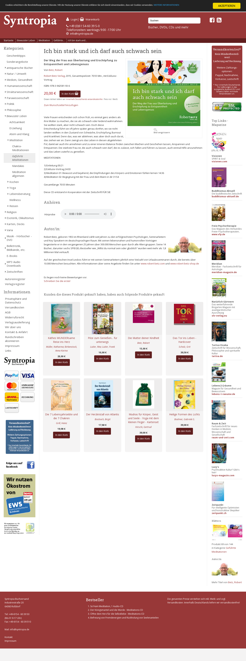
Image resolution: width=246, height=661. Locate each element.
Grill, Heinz (61, 423)
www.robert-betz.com (153, 263)
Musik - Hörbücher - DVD (19, 238)
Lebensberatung (19, 194)
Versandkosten (14, 307)
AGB (8, 312)
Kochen (14, 182)
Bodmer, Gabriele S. (184, 419)
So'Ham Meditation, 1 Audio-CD (106, 606)
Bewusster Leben (26, 40)
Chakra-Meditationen (20, 148)
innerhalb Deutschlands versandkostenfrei (84, 99)
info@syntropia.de (81, 33)
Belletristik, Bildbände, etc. (16, 248)
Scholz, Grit (184, 346)
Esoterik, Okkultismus (20, 218)
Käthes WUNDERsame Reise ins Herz (61, 340)
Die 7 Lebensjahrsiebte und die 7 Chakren (61, 416)
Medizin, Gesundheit (19, 80)
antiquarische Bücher (20, 68)
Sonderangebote (17, 61)
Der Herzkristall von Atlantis (102, 414)
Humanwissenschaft (19, 86)
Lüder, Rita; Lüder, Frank (102, 346)
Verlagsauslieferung (17, 322)
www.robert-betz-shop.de (184, 263)
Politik (10, 104)
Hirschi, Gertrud (143, 427)
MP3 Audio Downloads (14, 264)
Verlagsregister (15, 284)
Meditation (44, 40)
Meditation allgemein (19, 174)
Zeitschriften (15, 271)
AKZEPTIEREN (226, 6)
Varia (10, 230)
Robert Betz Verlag (54, 75)
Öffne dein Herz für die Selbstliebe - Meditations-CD (117, 613)
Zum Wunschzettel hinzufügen (61, 105)
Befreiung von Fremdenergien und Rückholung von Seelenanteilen (124, 617)
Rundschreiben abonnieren (14, 339)
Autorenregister (15, 279)
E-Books (12, 256)
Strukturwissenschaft (20, 92)
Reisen (13, 206)
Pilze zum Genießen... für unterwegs (102, 340)
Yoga (12, 188)
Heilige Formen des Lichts (184, 414)
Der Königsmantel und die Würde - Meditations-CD (116, 609)
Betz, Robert (55, 70)
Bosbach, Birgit (102, 419)
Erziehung (15, 128)
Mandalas (18, 166)
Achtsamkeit (17, 122)
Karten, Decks (16, 224)
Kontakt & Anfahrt (16, 332)
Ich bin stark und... (77, 40)
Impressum (12, 346)
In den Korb (70, 93)
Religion (12, 212)
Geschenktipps (16, 55)
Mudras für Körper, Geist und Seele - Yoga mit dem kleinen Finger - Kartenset (143, 418)
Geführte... (59, 40)
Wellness (15, 200)
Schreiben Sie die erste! (57, 281)
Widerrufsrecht (14, 317)
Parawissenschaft (18, 98)
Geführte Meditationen (20, 158)
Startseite (8, 40)
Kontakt (9, 637)
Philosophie (14, 110)
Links (8, 350)
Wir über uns (13, 327)
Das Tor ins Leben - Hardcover (184, 340)
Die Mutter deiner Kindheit (143, 338)
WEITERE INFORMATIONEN (23, 9)
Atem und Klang (19, 134)
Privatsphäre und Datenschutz (16, 300)
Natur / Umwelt (16, 73)
